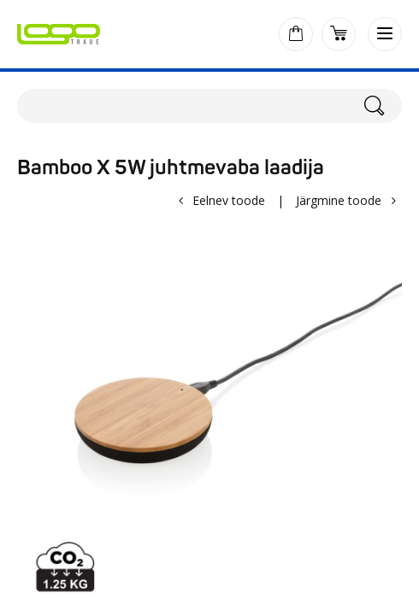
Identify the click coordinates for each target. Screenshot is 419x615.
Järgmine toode (338, 200)
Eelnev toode (228, 200)
